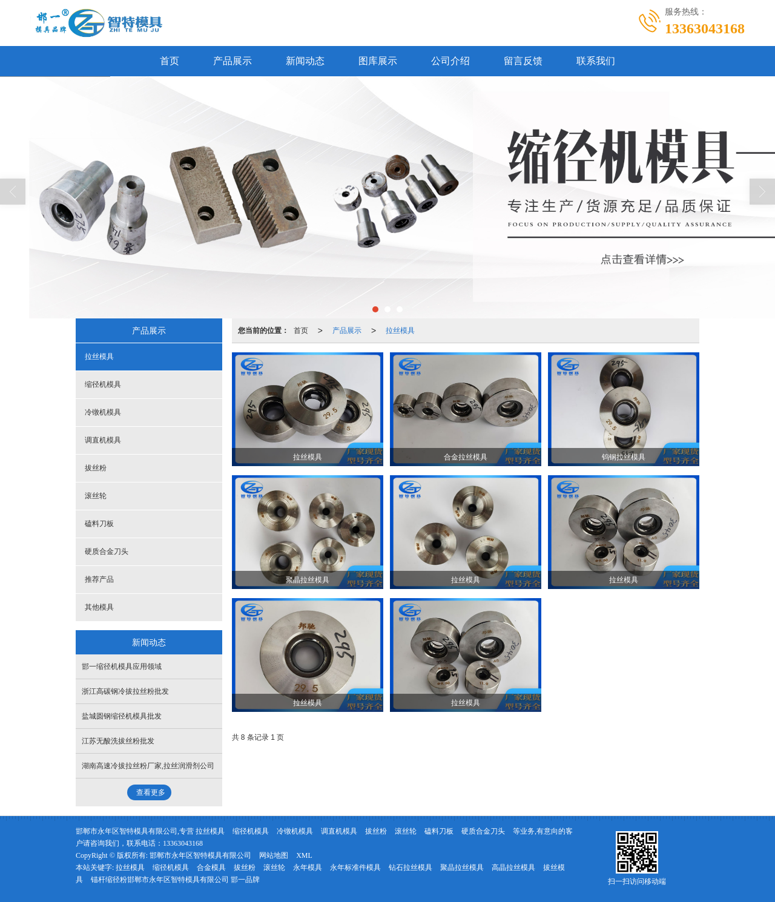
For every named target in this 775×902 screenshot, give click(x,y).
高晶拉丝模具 (513, 867)
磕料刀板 (99, 523)
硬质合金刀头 (106, 551)
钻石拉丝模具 (410, 867)
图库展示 (377, 61)
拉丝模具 (400, 330)
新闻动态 (305, 61)
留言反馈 (523, 61)
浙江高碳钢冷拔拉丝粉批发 (125, 691)
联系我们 (595, 61)
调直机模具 (103, 440)
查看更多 (150, 792)
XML (304, 855)
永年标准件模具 (355, 867)
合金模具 (211, 867)
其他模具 (99, 607)
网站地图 (273, 855)
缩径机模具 (103, 384)
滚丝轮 (96, 496)
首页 (169, 61)
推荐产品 (99, 579)
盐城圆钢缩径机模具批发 (122, 716)
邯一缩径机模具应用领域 (122, 666)
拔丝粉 (96, 468)
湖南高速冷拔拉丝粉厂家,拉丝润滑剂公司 (148, 766)
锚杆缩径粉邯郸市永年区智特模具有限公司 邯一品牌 (175, 879)
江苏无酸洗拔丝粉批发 (118, 741)
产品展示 (232, 61)
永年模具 (307, 867)
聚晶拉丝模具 (462, 867)
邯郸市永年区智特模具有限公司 (200, 855)
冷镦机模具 (103, 412)
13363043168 (183, 843)
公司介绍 (450, 61)
